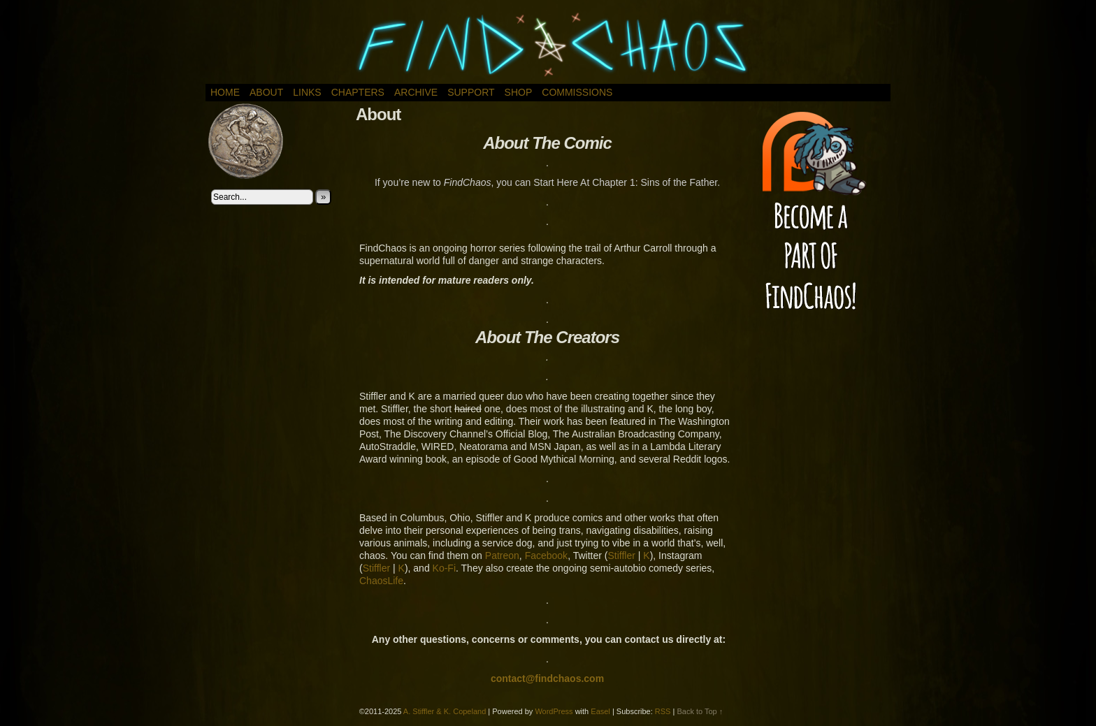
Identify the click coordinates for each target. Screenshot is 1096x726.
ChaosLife (381, 580)
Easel (600, 711)
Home (225, 92)
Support (470, 92)
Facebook (546, 555)
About (266, 92)
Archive (416, 92)
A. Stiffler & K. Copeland (444, 711)
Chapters (357, 92)
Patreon (502, 555)
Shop (519, 92)
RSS (663, 711)
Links (307, 92)
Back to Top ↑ (700, 711)
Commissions (577, 92)
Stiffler (621, 555)
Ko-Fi (444, 568)
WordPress (553, 711)
